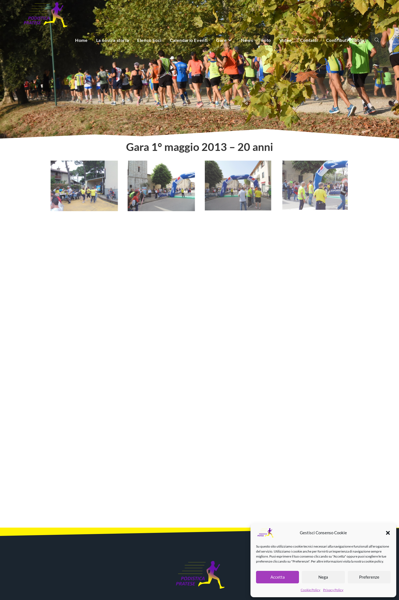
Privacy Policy (333, 590)
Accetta (277, 576)
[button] (388, 533)
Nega (323, 576)
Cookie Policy (310, 590)
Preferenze (369, 576)
